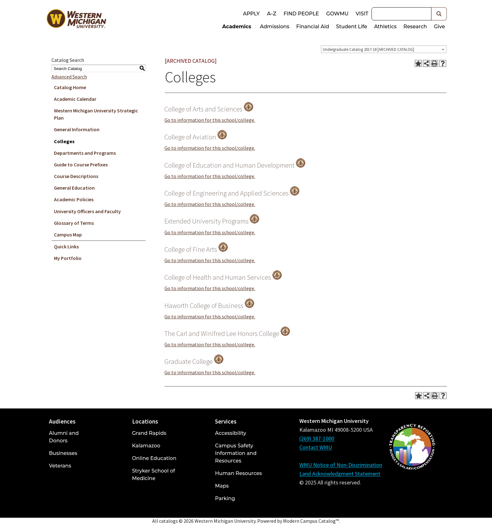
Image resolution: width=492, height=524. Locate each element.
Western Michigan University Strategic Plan (96, 114)
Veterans (60, 466)
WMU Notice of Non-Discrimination (340, 464)
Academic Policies (74, 199)
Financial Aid (312, 27)
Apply (251, 14)
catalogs (168, 521)
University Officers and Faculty (87, 211)
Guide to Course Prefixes (81, 164)
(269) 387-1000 (316, 438)
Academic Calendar (75, 99)
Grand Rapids (149, 433)
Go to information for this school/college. (209, 120)
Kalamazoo (146, 446)
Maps (222, 486)
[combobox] (384, 49)
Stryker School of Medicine (153, 474)
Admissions (275, 27)
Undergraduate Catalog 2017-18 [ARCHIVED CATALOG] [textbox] (368, 49)
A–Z (271, 14)
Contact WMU (315, 447)
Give (439, 27)
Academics (236, 27)
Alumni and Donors (64, 437)
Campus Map (68, 234)
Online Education (154, 458)
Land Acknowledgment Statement (339, 473)
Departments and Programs (85, 153)
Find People (301, 14)
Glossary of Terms (74, 223)
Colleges (64, 141)
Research (415, 27)
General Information (76, 129)
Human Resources (238, 473)
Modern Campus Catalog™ (311, 521)
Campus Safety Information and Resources (235, 453)
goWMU (337, 14)
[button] (439, 13)
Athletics (385, 27)
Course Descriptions (76, 176)
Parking (225, 498)
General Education (74, 188)
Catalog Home (70, 87)
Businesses (63, 453)
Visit (362, 14)
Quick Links (66, 246)
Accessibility (230, 433)
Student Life (351, 27)
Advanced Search (69, 76)
